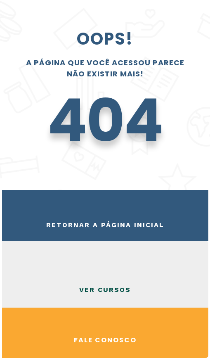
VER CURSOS (105, 290)
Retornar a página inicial (105, 225)
